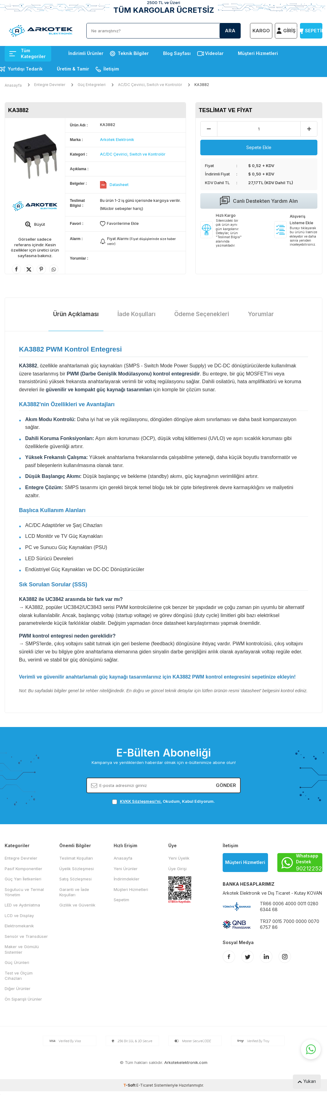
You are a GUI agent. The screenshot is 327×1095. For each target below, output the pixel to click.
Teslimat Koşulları (76, 858)
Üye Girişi (177, 868)
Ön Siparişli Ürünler (23, 999)
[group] (35, 156)
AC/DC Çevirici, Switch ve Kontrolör (150, 84)
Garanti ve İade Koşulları (74, 892)
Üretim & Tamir (73, 68)
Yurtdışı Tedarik (25, 68)
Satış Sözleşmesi (75, 878)
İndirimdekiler (126, 878)
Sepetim (121, 899)
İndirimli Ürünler (85, 53)
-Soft (129, 1085)
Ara (230, 31)
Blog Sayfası (177, 53)
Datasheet (119, 184)
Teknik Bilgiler (133, 53)
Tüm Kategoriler (27, 53)
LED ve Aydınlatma (22, 904)
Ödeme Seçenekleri (201, 314)
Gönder (226, 785)
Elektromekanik (19, 925)
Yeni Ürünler (126, 868)
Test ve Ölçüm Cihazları (19, 975)
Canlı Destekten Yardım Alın (259, 201)
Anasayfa (13, 85)
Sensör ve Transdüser (26, 936)
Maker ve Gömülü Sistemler (22, 949)
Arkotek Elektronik (117, 139)
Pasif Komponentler (23, 868)
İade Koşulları (136, 314)
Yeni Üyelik (178, 858)
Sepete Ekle (258, 147)
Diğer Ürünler (17, 988)
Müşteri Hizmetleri (258, 53)
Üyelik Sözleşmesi (76, 868)
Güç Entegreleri (92, 84)
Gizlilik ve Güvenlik (77, 904)
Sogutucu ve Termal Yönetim (24, 892)
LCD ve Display (19, 915)
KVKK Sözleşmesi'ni (140, 801)
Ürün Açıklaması (76, 314)
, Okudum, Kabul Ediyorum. (163, 801)
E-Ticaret (144, 1085)
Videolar (214, 53)
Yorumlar (261, 314)
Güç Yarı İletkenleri (23, 878)
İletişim (111, 68)
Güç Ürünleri (17, 962)
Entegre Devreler (49, 84)
